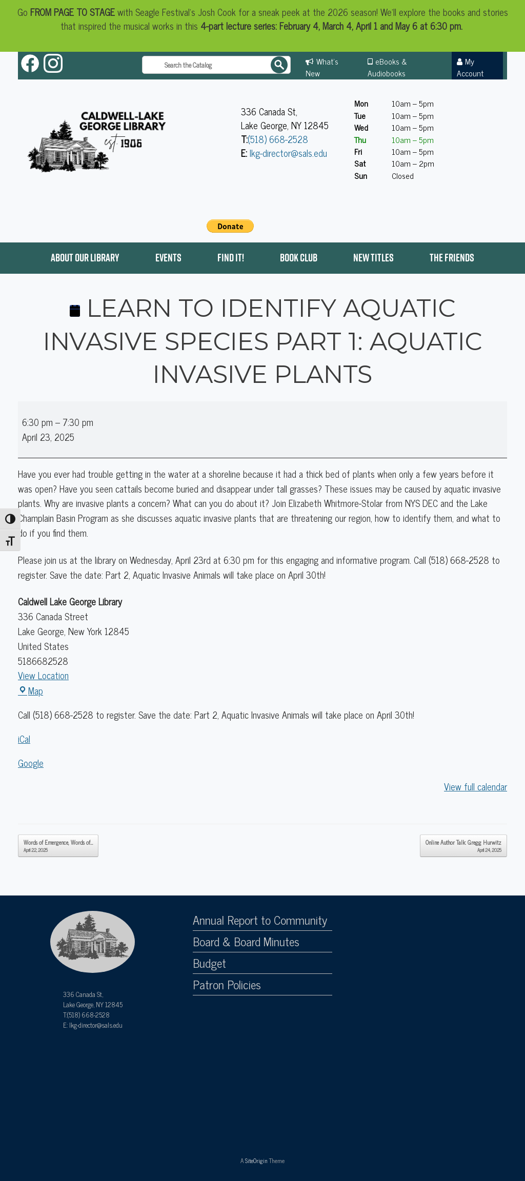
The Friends (452, 257)
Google (31, 762)
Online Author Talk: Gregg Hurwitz (463, 845)
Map (30, 690)
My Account (470, 66)
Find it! (230, 257)
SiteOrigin (256, 1160)
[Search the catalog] (216, 65)
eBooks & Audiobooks (387, 66)
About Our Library (85, 257)
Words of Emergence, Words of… (58, 845)
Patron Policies (227, 984)
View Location (43, 675)
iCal (24, 738)
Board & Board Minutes (246, 941)
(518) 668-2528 (278, 139)
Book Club (298, 257)
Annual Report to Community (260, 920)
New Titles (373, 257)
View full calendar (475, 786)
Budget (209, 963)
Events (168, 257)
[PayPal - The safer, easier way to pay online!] (230, 226)
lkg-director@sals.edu (288, 152)
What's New (322, 66)
